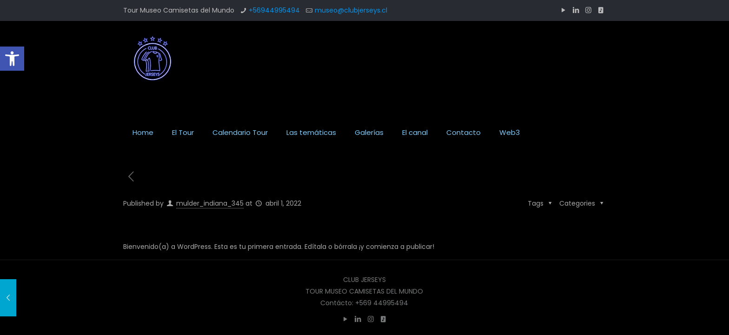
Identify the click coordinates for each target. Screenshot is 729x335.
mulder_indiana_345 (210, 203)
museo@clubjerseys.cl (351, 10)
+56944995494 (274, 10)
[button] (12, 59)
